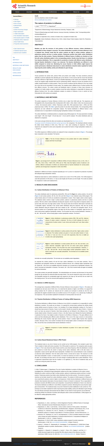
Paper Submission (18, 31)
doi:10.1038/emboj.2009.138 (68, 434)
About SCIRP (49, 440)
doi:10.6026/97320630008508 (59, 422)
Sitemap (54, 440)
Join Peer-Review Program (29, 444)
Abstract (78, 16)
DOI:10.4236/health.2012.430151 (43, 20)
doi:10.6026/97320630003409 (76, 426)
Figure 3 (37, 196)
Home (17, 12)
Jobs (87, 12)
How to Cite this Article (82, 26)
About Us (76, 12)
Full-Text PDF (80, 18)
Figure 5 (47, 327)
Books (41, 12)
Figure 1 (83, 132)
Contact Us (59, 440)
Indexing (15, 19)
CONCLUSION (17, 72)
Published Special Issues (20, 50)
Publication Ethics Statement (21, 39)
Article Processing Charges (20, 29)
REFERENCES (40, 398)
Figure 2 (47, 218)
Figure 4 (69, 196)
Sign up (66, 443)
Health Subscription (18, 33)
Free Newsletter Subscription (21, 35)
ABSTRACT (39, 45)
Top (14, 57)
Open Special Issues (19, 48)
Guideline (16, 27)
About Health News (18, 41)
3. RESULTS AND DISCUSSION (46, 185)
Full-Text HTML (80, 20)
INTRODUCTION (17, 62)
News (64, 12)
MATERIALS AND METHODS (21, 65)
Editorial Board (17, 25)
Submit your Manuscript (78, 443)
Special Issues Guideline (20, 52)
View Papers (16, 21)
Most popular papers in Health (21, 37)
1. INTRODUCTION (41, 72)
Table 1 (53, 107)
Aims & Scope (17, 23)
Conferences (53, 12)
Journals (29, 12)
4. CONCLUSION (41, 365)
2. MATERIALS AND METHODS (46, 97)
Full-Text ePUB (80, 22)
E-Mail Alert (17, 444)
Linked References (81, 24)
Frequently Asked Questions (20, 43)
